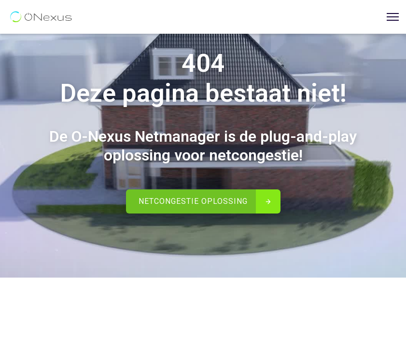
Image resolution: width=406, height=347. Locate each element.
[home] (41, 17)
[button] (389, 17)
